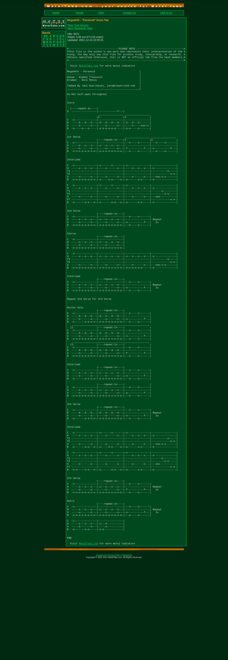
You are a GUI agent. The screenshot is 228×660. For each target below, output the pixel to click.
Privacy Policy (114, 655)
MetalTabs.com (88, 70)
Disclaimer (127, 655)
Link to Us (166, 12)
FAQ (101, 12)
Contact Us (129, 12)
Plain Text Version (78, 25)
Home (55, 12)
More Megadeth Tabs (80, 28)
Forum (79, 12)
